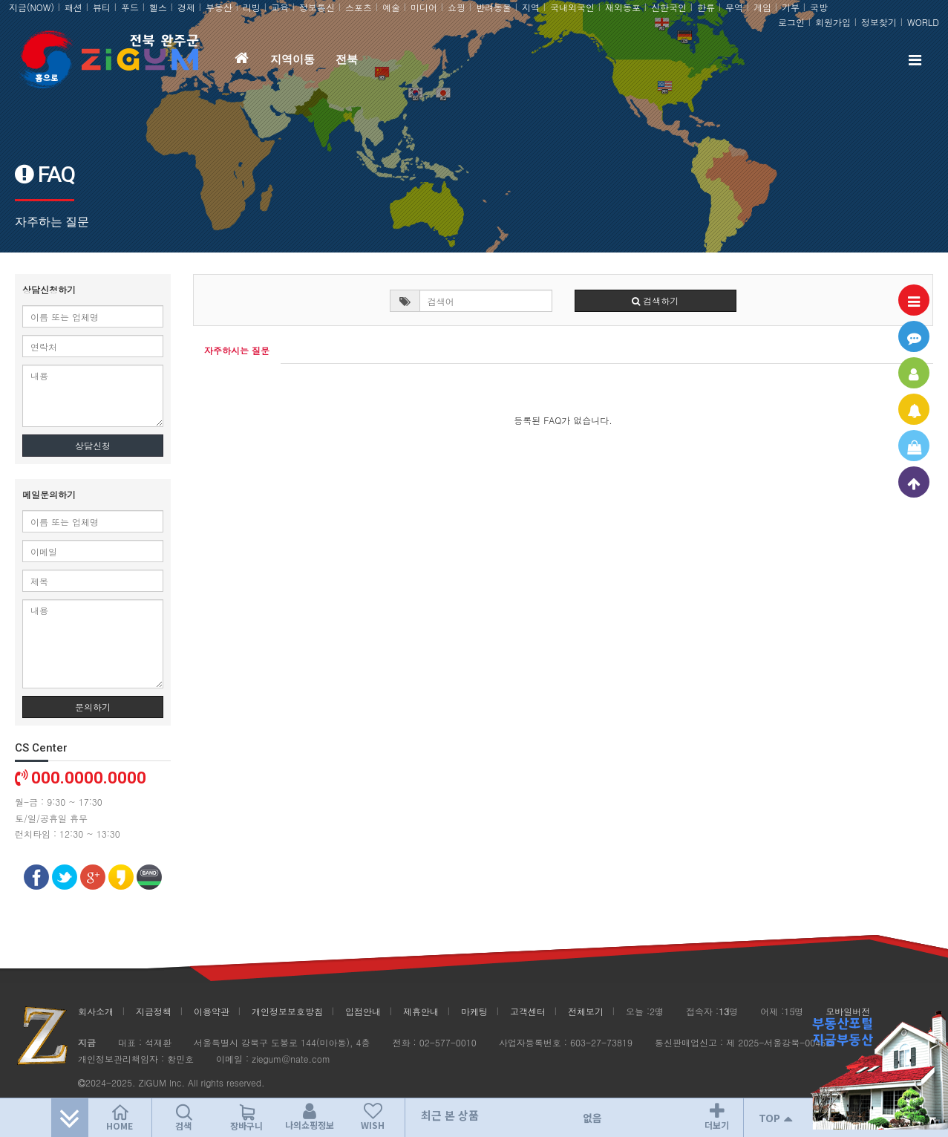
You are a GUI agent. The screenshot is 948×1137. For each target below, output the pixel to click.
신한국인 (669, 7)
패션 (73, 7)
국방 (819, 7)
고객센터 (528, 1011)
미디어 (424, 7)
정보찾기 (879, 22)
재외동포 (623, 7)
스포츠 (358, 7)
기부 (791, 7)
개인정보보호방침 (287, 1011)
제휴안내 (421, 1011)
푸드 (130, 7)
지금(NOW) (31, 7)
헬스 (158, 7)
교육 (280, 7)
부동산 (219, 7)
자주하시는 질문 (236, 350)
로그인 (791, 22)
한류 (706, 7)
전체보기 (586, 1011)
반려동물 (493, 7)
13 (724, 1011)
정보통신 (317, 7)
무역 (734, 7)
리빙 (252, 7)
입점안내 (363, 1011)
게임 (762, 7)
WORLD (923, 22)
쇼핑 (456, 7)
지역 (531, 7)
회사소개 (96, 1011)
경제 (186, 7)
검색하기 (655, 300)
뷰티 (102, 7)
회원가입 (833, 22)
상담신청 (93, 445)
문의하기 (93, 706)
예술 (391, 7)
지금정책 (153, 1011)
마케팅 (474, 1011)
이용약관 (211, 1011)
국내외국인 (572, 7)
